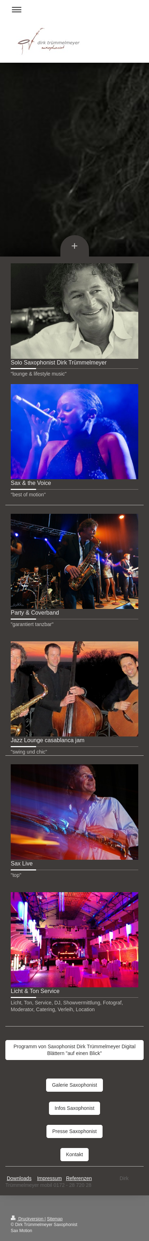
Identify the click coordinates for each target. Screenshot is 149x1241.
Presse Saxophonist (74, 1131)
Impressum (49, 1178)
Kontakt (74, 1154)
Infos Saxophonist (74, 1108)
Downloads (19, 1178)
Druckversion (28, 1218)
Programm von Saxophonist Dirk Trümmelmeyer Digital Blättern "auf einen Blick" (75, 1050)
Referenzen (79, 1178)
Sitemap (55, 1218)
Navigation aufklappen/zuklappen (74, 9)
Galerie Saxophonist (74, 1085)
